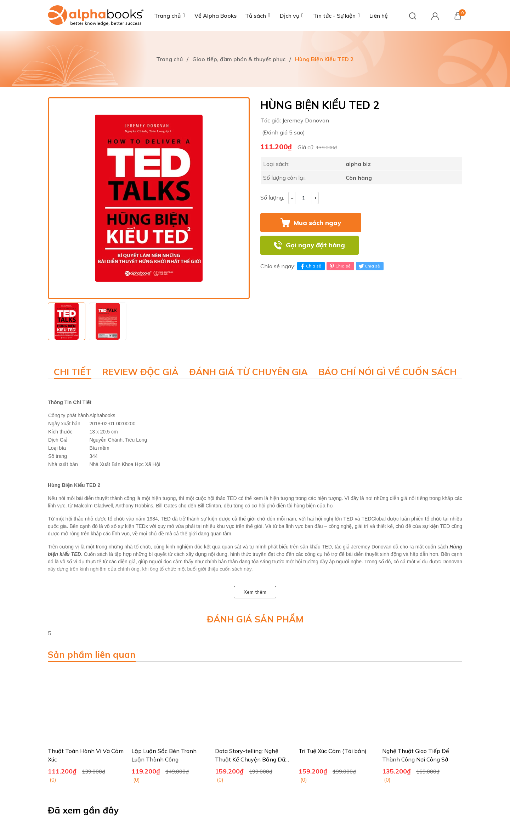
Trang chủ (167, 15)
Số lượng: (272, 197)
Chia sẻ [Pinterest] (339, 266)
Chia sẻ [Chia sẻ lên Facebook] (310, 266)
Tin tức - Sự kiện (334, 15)
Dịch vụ (289, 15)
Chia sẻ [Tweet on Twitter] (369, 266)
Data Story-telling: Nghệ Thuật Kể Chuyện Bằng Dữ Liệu (250, 759)
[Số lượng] (303, 198)
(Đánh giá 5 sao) (283, 132)
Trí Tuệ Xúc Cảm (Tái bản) (333, 750)
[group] (149, 198)
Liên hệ (378, 15)
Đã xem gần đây (83, 810)
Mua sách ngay (317, 223)
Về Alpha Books (215, 15)
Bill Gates (166, 505)
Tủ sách (255, 15)
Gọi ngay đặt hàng (315, 245)
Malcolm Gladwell (93, 505)
